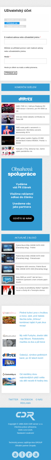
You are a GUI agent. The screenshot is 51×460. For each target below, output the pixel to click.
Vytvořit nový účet (15, 20)
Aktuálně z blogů (25, 238)
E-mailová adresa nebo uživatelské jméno (22, 37)
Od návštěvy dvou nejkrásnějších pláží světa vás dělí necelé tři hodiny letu (34, 377)
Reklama (25, 403)
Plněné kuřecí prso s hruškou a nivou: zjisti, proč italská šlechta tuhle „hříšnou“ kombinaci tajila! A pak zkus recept (34, 319)
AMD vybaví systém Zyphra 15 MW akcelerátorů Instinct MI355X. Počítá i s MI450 (31, 140)
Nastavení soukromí (25, 433)
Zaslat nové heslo (15, 26)
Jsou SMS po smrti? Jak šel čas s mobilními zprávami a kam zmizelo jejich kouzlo (31, 279)
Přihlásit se (13, 23)
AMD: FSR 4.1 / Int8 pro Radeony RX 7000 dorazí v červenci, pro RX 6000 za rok (31, 108)
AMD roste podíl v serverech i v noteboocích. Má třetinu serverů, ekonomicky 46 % (28, 129)
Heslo (7, 57)
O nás (39, 399)
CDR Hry (25, 98)
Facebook (27, 399)
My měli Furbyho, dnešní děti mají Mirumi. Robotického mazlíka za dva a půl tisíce (33, 338)
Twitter (13, 399)
